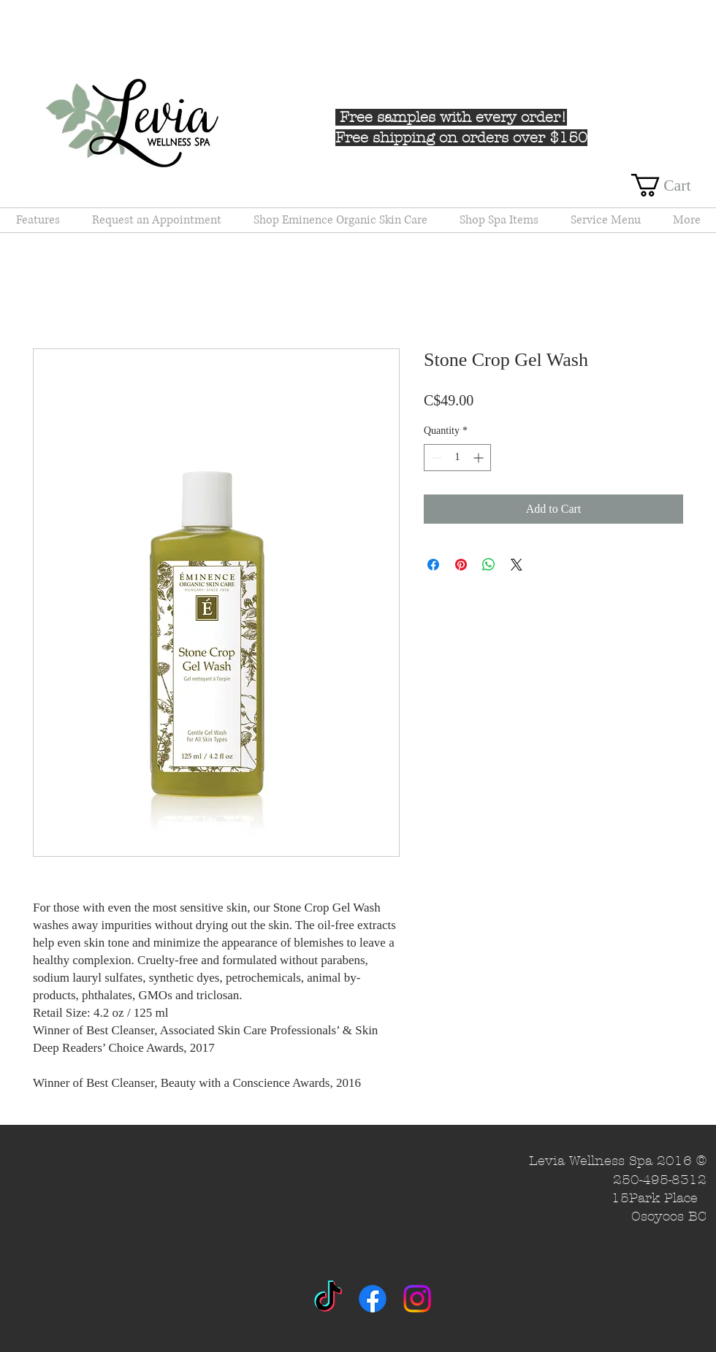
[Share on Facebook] (433, 564)
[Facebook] (372, 1298)
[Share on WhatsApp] (489, 564)
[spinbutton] (457, 457)
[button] (673, 185)
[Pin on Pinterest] (461, 564)
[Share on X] (516, 564)
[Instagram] (417, 1298)
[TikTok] (328, 1298)
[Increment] (480, 457)
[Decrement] (435, 457)
